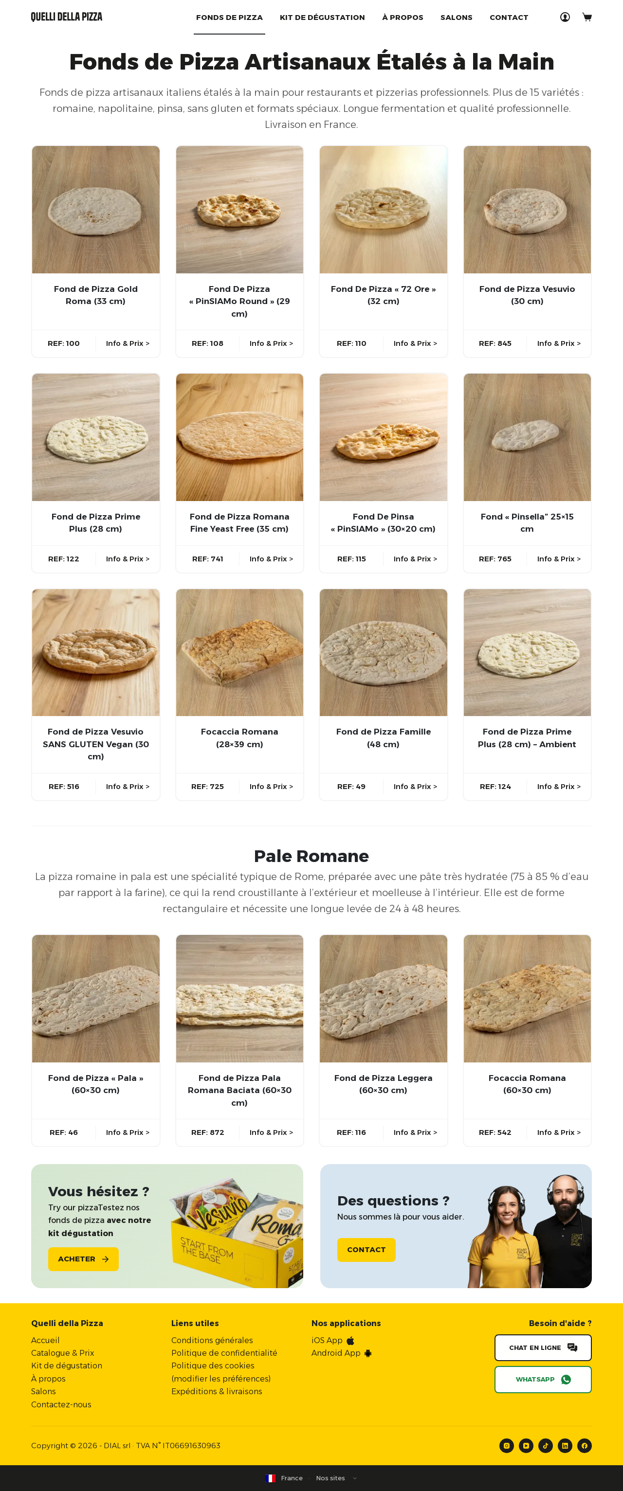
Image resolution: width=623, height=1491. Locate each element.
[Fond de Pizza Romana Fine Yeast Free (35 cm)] (240, 437)
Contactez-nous (61, 1404)
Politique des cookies (213, 1365)
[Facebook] (584, 1445)
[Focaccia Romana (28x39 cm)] (240, 653)
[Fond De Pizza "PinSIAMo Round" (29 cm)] (240, 209)
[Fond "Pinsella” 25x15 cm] (527, 437)
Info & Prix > (127, 343)
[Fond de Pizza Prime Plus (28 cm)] (96, 437)
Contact (509, 17)
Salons (456, 17)
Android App (336, 1353)
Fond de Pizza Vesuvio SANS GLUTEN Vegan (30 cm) (96, 744)
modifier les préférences (221, 1378)
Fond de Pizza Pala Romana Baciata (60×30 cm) (240, 1090)
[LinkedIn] (565, 1445)
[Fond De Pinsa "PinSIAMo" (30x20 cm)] (383, 437)
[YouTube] (526, 1445)
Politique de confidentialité (224, 1353)
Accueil (45, 1340)
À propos (402, 17)
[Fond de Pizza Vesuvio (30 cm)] (527, 209)
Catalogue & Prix (62, 1353)
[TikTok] (545, 1445)
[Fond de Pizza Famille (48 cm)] (383, 653)
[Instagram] (506, 1445)
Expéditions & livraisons (216, 1391)
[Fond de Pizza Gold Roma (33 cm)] (96, 209)
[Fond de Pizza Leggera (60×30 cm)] (383, 998)
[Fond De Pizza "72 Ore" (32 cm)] (383, 209)
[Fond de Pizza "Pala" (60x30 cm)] (96, 998)
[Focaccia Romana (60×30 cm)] (527, 998)
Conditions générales (212, 1340)
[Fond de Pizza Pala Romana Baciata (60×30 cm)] (240, 998)
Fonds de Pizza (229, 17)
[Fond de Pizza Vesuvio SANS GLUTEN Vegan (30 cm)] (96, 653)
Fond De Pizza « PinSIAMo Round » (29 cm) (239, 301)
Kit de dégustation (322, 17)
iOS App (327, 1340)
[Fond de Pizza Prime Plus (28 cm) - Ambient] (527, 653)
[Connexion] (565, 17)
